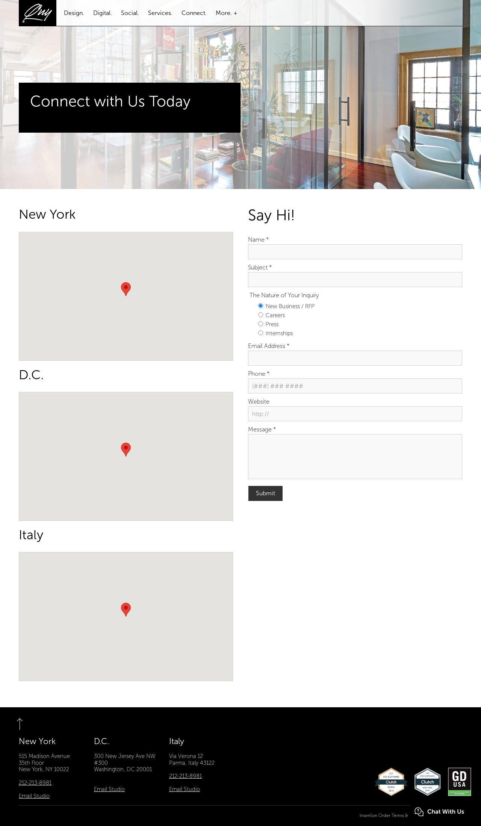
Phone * (259, 374)
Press (268, 324)
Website (258, 401)
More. (224, 13)
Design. (74, 13)
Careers (271, 315)
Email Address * (269, 346)
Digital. (102, 13)
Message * (262, 429)
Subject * (260, 267)
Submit (265, 493)
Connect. (194, 13)
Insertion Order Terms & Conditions (395, 815)
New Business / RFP (286, 306)
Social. (130, 13)
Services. (160, 13)
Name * (258, 239)
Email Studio (34, 796)
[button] (126, 289)
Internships (275, 333)
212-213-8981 (35, 783)
